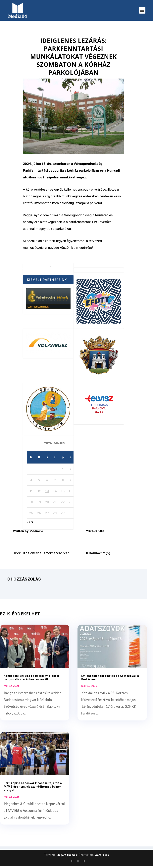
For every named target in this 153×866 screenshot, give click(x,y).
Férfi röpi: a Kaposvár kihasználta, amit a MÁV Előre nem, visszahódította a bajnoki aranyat (33, 786)
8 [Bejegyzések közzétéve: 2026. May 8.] (63, 480)
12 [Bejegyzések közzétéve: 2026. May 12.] (39, 491)
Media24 (36, 531)
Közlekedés (32, 553)
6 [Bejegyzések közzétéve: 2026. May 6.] (47, 480)
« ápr (30, 522)
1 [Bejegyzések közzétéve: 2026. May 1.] (63, 469)
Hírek (17, 553)
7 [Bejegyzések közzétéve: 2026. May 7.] (55, 480)
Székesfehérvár (56, 553)
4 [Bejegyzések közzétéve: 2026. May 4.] (31, 480)
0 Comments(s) (98, 553)
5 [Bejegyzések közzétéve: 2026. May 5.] (39, 480)
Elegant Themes (67, 854)
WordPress (102, 854)
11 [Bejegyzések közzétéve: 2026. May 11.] (31, 491)
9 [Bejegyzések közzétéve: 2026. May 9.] (70, 480)
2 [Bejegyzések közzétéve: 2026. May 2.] (70, 469)
